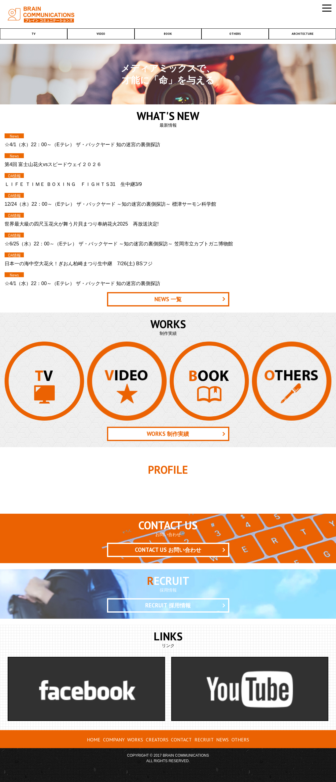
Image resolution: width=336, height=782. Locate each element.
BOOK (168, 34)
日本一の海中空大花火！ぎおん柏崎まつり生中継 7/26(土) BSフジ (79, 263)
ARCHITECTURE (302, 34)
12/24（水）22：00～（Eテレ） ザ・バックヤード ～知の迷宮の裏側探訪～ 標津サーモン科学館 (110, 204)
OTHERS (235, 34)
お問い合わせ (168, 549)
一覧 (168, 299)
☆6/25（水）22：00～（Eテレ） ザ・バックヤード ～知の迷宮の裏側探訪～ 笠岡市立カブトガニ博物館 (119, 243)
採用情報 (168, 605)
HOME (93, 740)
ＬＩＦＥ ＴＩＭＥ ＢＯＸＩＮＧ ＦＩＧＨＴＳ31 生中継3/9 (73, 184)
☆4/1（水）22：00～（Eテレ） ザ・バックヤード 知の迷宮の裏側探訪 (82, 144)
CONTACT (181, 740)
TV (33, 34)
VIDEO (101, 34)
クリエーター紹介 (168, 494)
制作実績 (168, 433)
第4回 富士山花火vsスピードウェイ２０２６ (53, 164)
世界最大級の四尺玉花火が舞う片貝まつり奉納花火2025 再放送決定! (82, 223)
